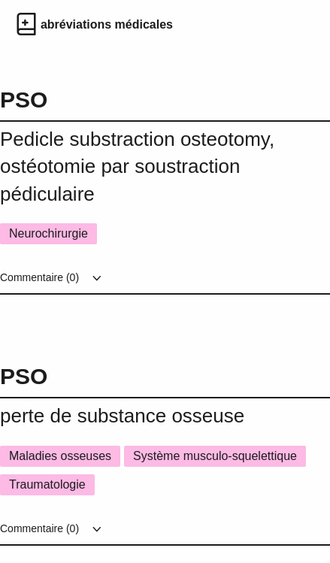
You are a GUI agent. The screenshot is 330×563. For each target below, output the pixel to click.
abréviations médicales (107, 24)
